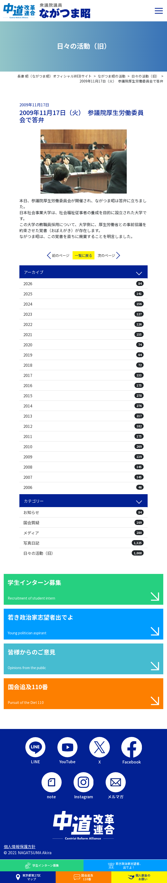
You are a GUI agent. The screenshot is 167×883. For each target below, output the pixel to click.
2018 (83, 365)
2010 (83, 446)
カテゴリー (34, 501)
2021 (83, 334)
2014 (83, 406)
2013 (83, 416)
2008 (83, 467)
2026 (83, 283)
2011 (83, 436)
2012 (83, 426)
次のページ (106, 255)
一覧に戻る (83, 255)
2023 (83, 314)
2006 (83, 487)
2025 (83, 294)
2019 (83, 355)
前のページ (60, 255)
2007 (83, 477)
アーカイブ (33, 272)
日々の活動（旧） (83, 553)
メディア (83, 533)
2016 (83, 385)
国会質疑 (83, 522)
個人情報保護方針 (20, 846)
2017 (83, 375)
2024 (83, 304)
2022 (83, 324)
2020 (83, 345)
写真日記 (83, 543)
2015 (83, 396)
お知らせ (83, 512)
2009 (83, 457)
